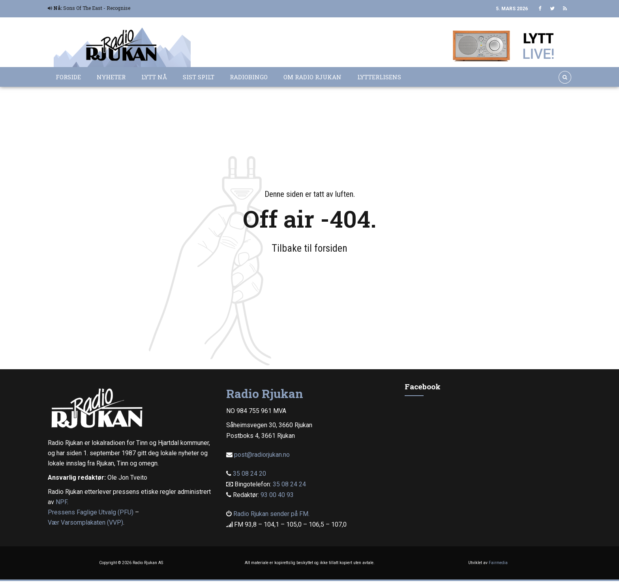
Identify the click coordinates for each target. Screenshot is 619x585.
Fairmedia (498, 562)
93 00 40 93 (277, 495)
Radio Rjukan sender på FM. (271, 514)
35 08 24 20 (249, 473)
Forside (68, 77)
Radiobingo (249, 77)
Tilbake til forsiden (309, 248)
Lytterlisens (379, 77)
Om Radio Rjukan (312, 77)
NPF (61, 502)
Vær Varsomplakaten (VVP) (85, 522)
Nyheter (111, 77)
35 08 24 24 (289, 484)
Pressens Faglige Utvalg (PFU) (90, 512)
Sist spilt (198, 77)
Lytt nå (154, 77)
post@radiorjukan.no (262, 454)
